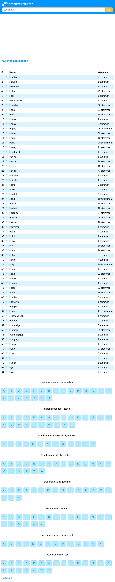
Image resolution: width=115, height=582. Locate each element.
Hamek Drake (16, 100)
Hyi (11, 367)
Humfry (13, 320)
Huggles (13, 306)
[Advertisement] (57, 35)
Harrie (12, 138)
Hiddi (12, 236)
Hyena (12, 363)
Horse (12, 288)
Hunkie (13, 344)
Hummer (13, 330)
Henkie (13, 203)
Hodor (12, 260)
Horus (12, 292)
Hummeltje (14, 325)
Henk (12, 199)
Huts (11, 353)
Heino (12, 185)
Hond (12, 274)
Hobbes (13, 255)
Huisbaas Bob (16, 316)
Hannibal (13, 105)
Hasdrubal (14, 152)
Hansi (12, 114)
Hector (12, 171)
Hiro (11, 246)
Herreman (14, 227)
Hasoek (13, 157)
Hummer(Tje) (16, 335)
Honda (12, 278)
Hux (11, 358)
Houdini (13, 297)
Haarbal (13, 77)
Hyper (12, 372)
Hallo (12, 96)
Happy (12, 128)
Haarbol (13, 82)
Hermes (13, 222)
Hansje (13, 124)
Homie (12, 269)
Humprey (14, 339)
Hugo (12, 311)
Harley (12, 133)
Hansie (13, 119)
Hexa (12, 231)
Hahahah (14, 86)
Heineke (13, 175)
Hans (12, 110)
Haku (12, 91)
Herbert (13, 208)
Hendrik (13, 194)
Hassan (13, 161)
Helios (12, 189)
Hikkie (12, 241)
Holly (12, 264)
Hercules (13, 213)
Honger (13, 283)
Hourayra (14, 302)
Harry (12, 142)
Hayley (12, 166)
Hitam (12, 250)
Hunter (12, 349)
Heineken (14, 180)
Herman (13, 217)
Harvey (13, 147)
